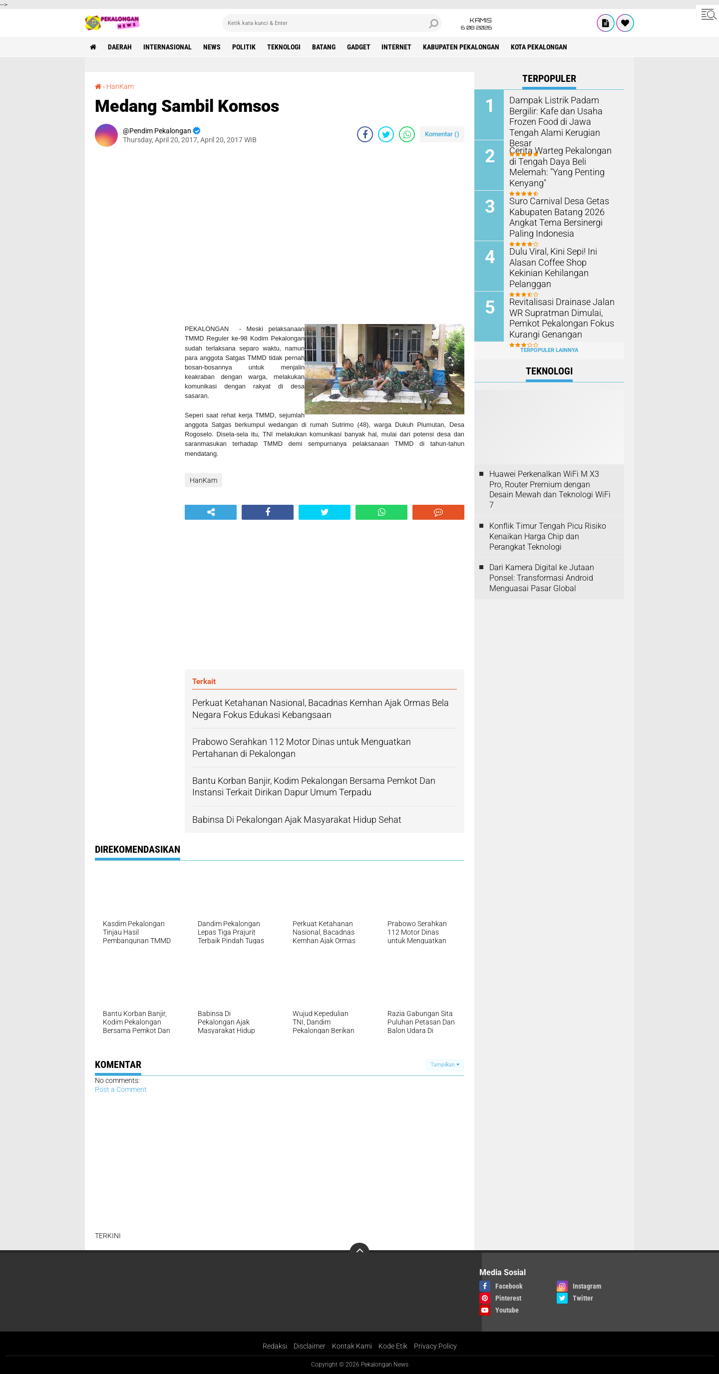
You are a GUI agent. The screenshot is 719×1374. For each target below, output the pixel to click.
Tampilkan (444, 1064)
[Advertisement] (135, 304)
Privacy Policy (435, 1346)
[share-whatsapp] (407, 134)
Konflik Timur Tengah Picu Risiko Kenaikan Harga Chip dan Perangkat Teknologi (547, 536)
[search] (332, 23)
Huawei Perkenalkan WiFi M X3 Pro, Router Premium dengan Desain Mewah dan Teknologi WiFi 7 (550, 489)
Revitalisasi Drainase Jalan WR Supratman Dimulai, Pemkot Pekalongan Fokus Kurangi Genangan (557, 317)
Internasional (167, 47)
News (212, 47)
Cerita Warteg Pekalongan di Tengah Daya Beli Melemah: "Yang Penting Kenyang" (559, 160)
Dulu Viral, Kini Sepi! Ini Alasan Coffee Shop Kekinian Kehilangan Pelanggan (562, 261)
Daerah (120, 47)
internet (397, 47)
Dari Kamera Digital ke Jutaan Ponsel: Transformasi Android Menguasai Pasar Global (541, 578)
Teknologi (284, 47)
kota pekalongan (539, 47)
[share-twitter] (386, 134)
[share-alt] (211, 512)
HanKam (120, 86)
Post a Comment (121, 1089)
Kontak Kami (352, 1346)
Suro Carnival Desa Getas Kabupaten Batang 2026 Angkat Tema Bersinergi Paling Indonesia (553, 216)
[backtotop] (359, 1253)
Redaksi (275, 1346)
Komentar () (442, 134)
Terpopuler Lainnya (549, 350)
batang (324, 47)
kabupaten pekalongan (461, 47)
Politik (244, 47)
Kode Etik (392, 1346)
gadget (358, 47)
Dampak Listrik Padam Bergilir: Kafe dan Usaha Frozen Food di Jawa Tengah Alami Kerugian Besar (560, 115)
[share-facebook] (365, 134)
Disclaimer (310, 1346)
